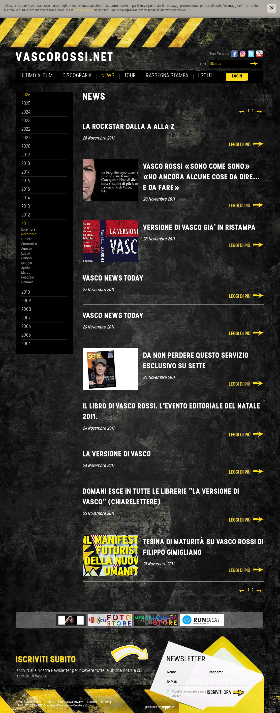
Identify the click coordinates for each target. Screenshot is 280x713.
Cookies (92, 702)
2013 (25, 206)
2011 (25, 224)
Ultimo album (36, 76)
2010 (25, 292)
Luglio (25, 254)
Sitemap (106, 702)
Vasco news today (113, 279)
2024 (26, 112)
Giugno (26, 258)
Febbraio (27, 278)
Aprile (25, 268)
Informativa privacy (70, 702)
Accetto (189, 693)
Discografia (77, 76)
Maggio (26, 263)
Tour (130, 76)
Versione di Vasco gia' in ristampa (199, 228)
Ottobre (26, 239)
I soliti (206, 76)
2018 (25, 163)
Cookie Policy (83, 10)
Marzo (25, 273)
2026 (25, 95)
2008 (26, 309)
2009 (26, 301)
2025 (26, 103)
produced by (159, 707)
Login (237, 76)
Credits (49, 702)
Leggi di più (240, 145)
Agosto (26, 249)
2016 (25, 181)
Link (203, 64)
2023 (25, 121)
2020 (26, 146)
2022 (26, 129)
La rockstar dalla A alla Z (129, 127)
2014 (25, 198)
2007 (26, 318)
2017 (25, 172)
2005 (26, 335)
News (108, 76)
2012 (25, 215)
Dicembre (28, 230)
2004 (26, 344)
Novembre (28, 234)
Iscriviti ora (219, 692)
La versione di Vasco (117, 454)
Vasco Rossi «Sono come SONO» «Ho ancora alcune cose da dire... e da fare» (201, 177)
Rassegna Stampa (167, 76)
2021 (25, 138)
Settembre (29, 244)
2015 (25, 189)
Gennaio (27, 282)
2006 (26, 326)
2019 (25, 155)
